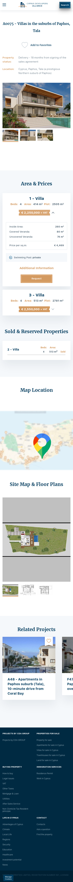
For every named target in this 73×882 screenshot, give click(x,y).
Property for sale (44, 740)
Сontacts (41, 824)
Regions (6, 839)
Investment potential (12, 860)
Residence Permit (45, 773)
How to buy (8, 773)
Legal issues (8, 778)
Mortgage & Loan (11, 794)
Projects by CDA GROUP (14, 740)
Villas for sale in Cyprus (47, 750)
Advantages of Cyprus (13, 824)
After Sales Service (11, 804)
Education (7, 849)
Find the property (44, 834)
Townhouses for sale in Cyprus (51, 755)
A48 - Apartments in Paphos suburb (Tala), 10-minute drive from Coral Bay (26, 686)
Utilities (6, 799)
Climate (6, 829)
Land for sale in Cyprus (47, 760)
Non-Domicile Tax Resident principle (15, 810)
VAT (4, 783)
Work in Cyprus (43, 778)
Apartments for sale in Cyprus (50, 745)
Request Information (36, 280)
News (5, 865)
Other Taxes (8, 788)
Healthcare (8, 855)
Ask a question (43, 829)
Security (6, 844)
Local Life (7, 834)
